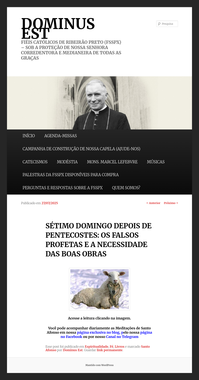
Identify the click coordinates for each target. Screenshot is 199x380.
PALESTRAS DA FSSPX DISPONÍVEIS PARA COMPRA (71, 174)
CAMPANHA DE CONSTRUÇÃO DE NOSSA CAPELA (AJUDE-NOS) (81, 148)
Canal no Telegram (122, 336)
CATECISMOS (35, 161)
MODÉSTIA (67, 161)
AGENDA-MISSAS (60, 135)
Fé (111, 346)
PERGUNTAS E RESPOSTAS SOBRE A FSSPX (63, 187)
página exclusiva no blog (98, 332)
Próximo (171, 203)
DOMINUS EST (58, 29)
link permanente (109, 350)
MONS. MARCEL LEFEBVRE (112, 161)
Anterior (153, 203)
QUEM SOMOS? (126, 187)
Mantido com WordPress (99, 365)
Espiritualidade (96, 346)
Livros (119, 346)
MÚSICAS (156, 161)
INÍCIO (29, 135)
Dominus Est (73, 350)
